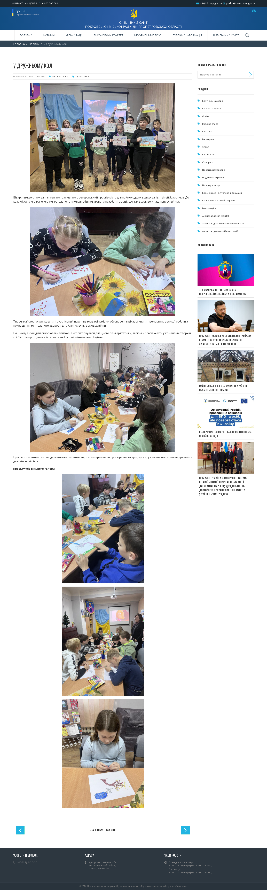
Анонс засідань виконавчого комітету (223, 223)
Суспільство (82, 76)
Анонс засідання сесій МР (216, 215)
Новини (48, 35)
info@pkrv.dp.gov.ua (211, 3)
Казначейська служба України (218, 200)
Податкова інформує (213, 177)
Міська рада (74, 35)
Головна (26, 35)
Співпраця (208, 162)
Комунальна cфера (212, 100)
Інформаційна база (147, 35)
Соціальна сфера (211, 108)
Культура (207, 131)
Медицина (208, 139)
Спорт (205, 146)
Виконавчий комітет (108, 35)
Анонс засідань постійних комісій (220, 231)
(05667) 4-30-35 (27, 862)
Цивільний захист (226, 35)
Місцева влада (60, 76)
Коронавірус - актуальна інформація (222, 192)
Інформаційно (209, 208)
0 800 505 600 (50, 3)
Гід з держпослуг (211, 185)
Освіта (205, 116)
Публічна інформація (187, 35)
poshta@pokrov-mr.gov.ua (240, 3)
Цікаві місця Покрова (213, 169)
